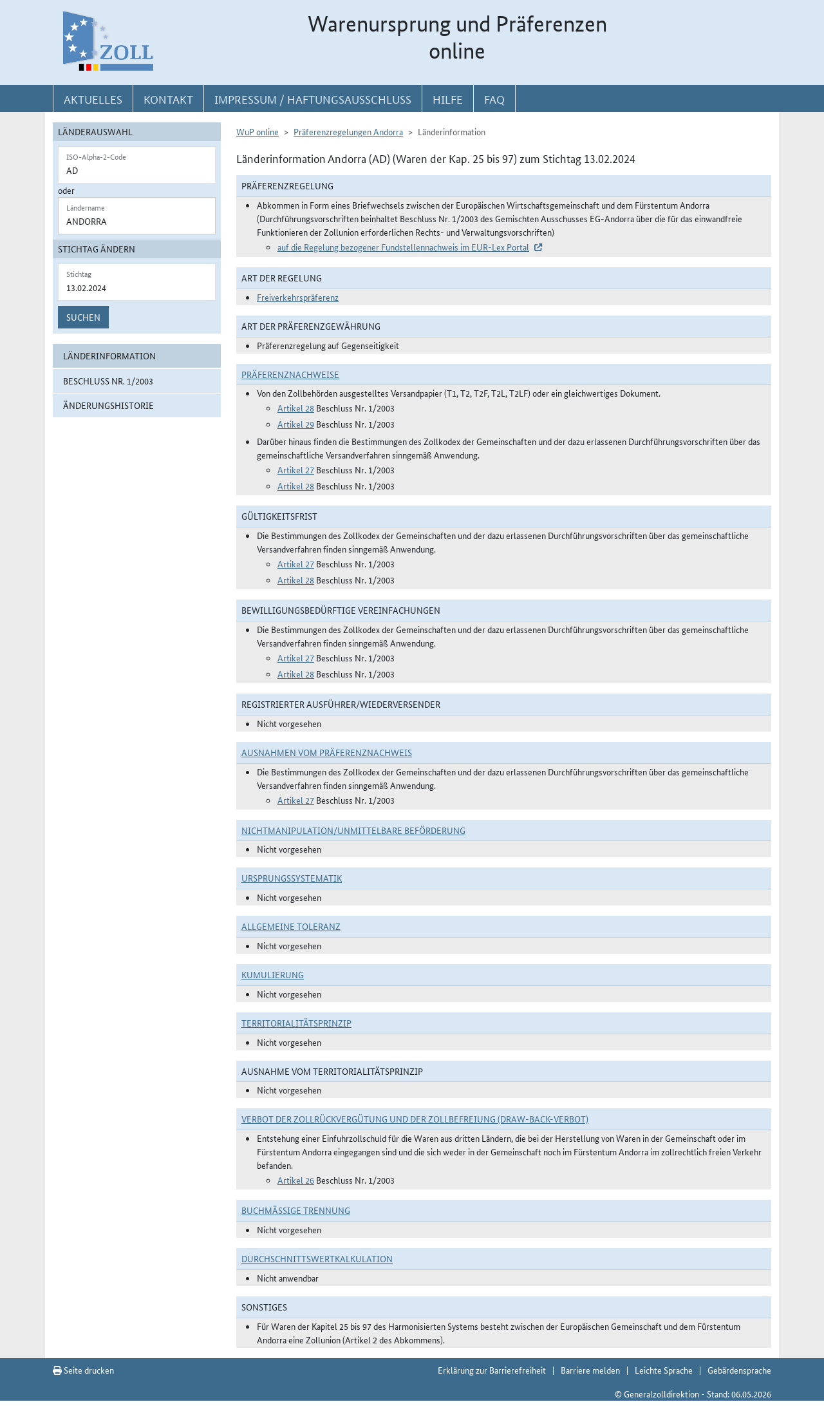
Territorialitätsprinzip (296, 1022)
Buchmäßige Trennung (295, 1210)
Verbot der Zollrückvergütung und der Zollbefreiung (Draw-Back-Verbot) (414, 1118)
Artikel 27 (295, 469)
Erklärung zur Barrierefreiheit (492, 1369)
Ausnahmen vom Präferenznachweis (326, 752)
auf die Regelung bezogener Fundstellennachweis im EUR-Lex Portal (403, 246)
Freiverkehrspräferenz (298, 296)
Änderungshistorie (108, 405)
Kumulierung (272, 974)
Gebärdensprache (739, 1369)
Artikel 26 (295, 1179)
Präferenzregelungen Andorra (348, 131)
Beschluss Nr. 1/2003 (108, 380)
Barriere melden (590, 1369)
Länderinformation (109, 355)
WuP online (257, 131)
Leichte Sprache (664, 1369)
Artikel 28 (295, 407)
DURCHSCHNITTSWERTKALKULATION (317, 1258)
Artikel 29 (295, 423)
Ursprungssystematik (291, 877)
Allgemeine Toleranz (291, 926)
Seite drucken (83, 1369)
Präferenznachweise (290, 374)
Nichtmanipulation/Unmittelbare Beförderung (353, 830)
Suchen (83, 316)
